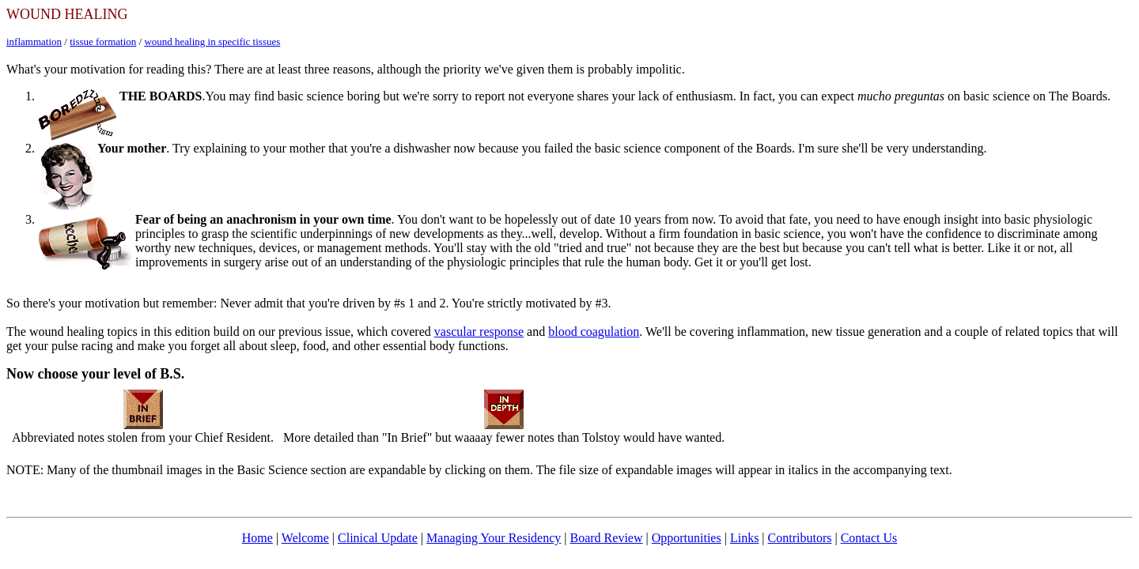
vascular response (479, 331)
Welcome (305, 538)
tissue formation (103, 41)
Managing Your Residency (493, 538)
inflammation (34, 41)
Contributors (800, 538)
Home (257, 538)
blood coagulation (593, 331)
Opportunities (686, 538)
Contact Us (869, 538)
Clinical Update (378, 538)
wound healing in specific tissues (212, 41)
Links (744, 538)
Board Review (606, 538)
